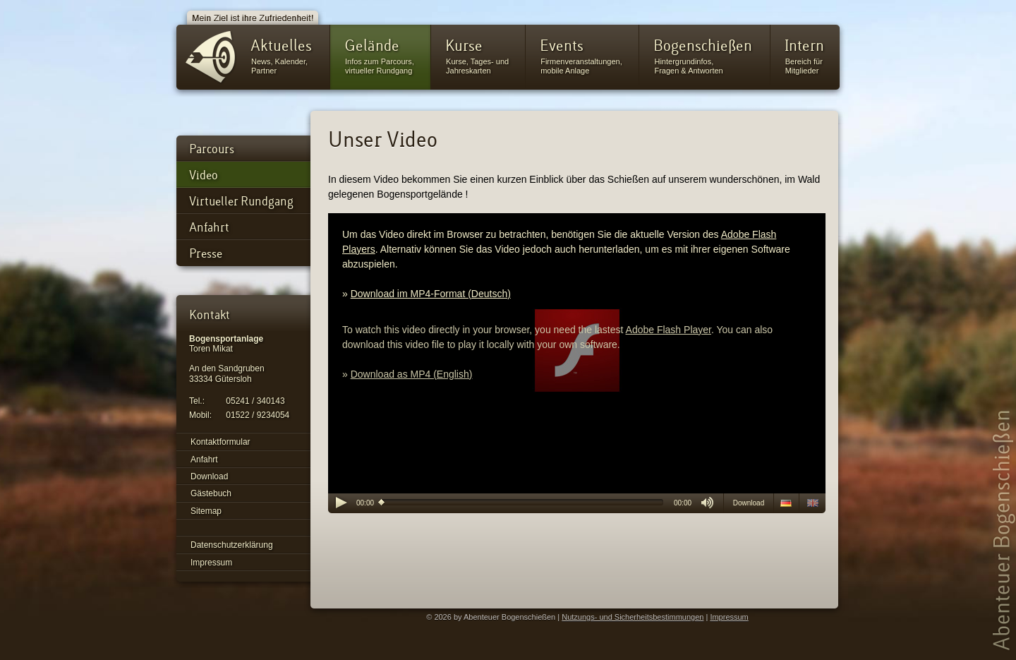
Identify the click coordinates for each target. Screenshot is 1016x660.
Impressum (729, 617)
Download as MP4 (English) (412, 374)
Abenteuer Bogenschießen (1003, 529)
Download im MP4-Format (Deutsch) (431, 293)
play (341, 503)
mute (707, 503)
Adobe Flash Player (668, 329)
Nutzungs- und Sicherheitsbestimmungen (632, 617)
